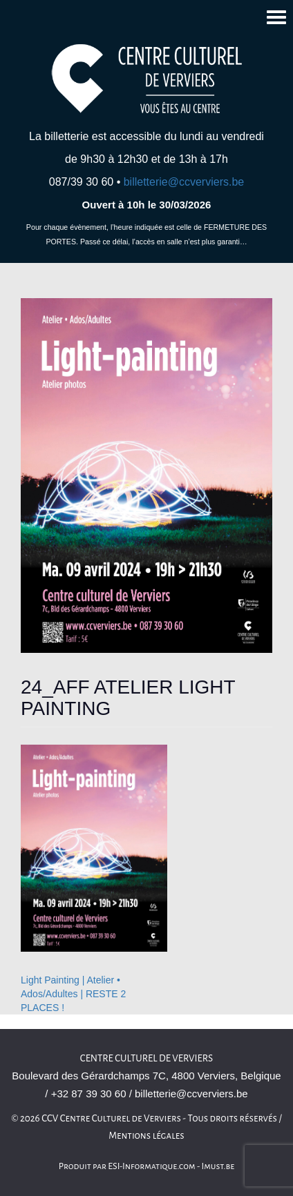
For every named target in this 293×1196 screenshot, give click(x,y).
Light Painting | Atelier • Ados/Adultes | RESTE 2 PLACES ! (73, 993)
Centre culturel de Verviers (146, 1058)
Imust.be (218, 1166)
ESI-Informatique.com (151, 1166)
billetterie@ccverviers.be (184, 182)
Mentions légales (146, 1135)
